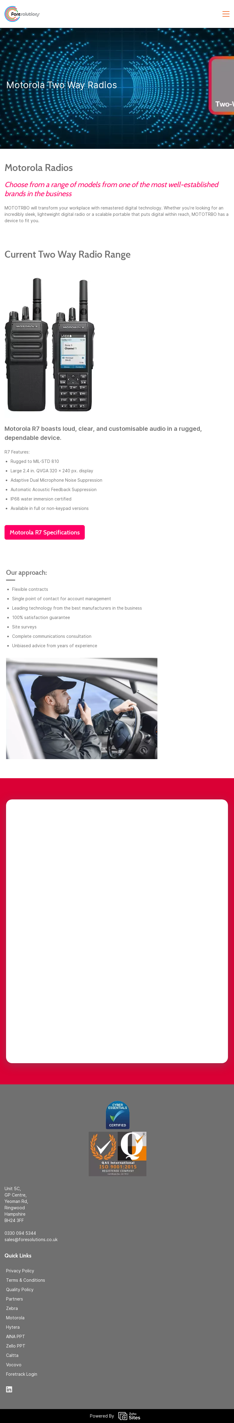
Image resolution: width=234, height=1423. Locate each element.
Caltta (12, 1355)
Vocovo (13, 1364)
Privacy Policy (20, 1270)
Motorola (15, 1317)
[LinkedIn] (9, 1389)
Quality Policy (20, 1289)
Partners (14, 1298)
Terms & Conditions (25, 1280)
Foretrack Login (21, 1374)
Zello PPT (15, 1345)
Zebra (12, 1308)
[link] (117, 1100)
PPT (21, 1336)
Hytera (13, 1327)
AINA (11, 1336)
